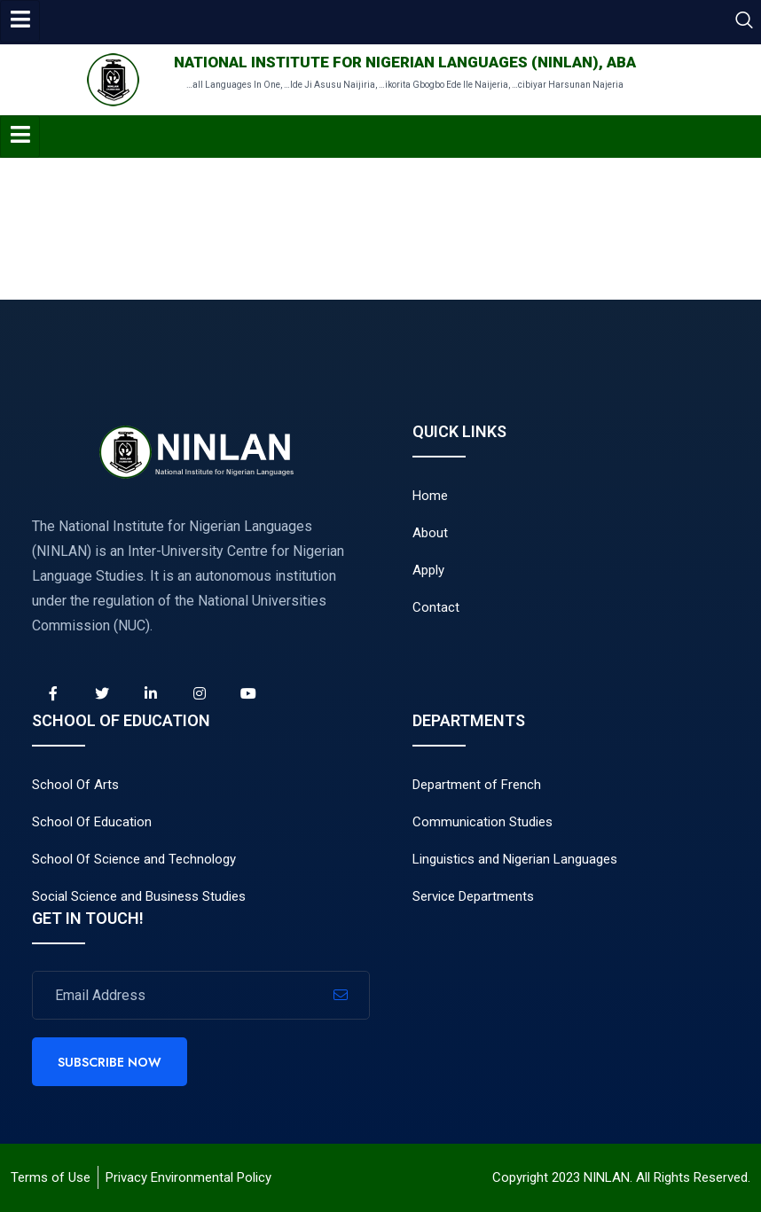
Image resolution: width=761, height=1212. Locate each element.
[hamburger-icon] (20, 21)
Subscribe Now (109, 1062)
